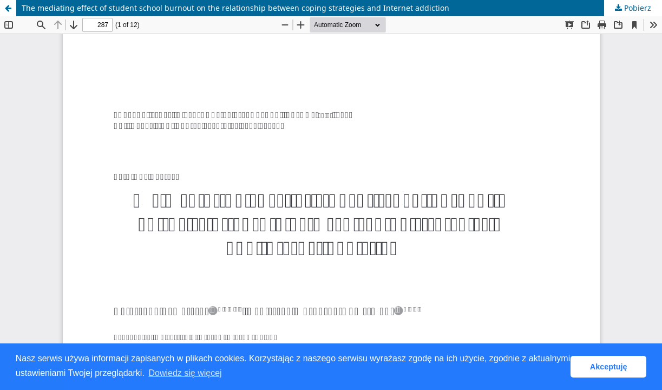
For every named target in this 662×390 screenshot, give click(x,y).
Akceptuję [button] (608, 366)
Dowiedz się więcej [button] (184, 373)
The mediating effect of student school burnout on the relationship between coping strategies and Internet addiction (235, 8)
